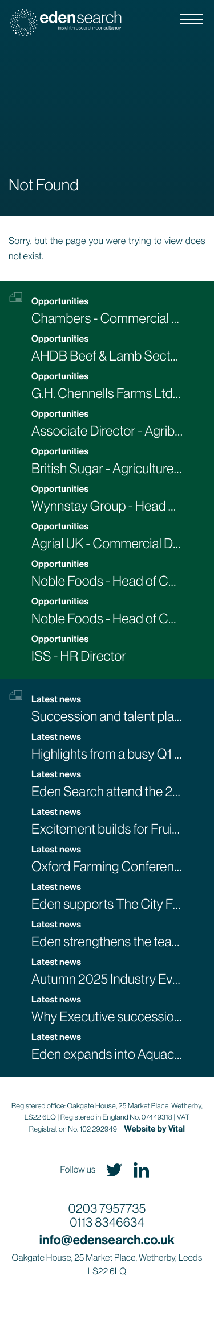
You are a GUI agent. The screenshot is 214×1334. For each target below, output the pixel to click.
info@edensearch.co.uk (107, 1240)
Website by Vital (154, 1129)
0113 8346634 (107, 1223)
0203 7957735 (107, 1209)
